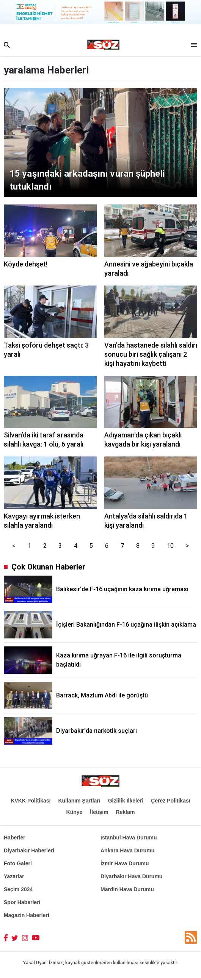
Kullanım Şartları (79, 801)
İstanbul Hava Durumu (128, 837)
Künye (74, 812)
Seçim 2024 (18, 889)
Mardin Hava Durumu (127, 889)
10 (170, 545)
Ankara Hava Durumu (127, 850)
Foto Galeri (18, 863)
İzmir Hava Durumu (124, 863)
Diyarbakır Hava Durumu (131, 876)
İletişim (99, 812)
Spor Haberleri (22, 902)
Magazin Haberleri (26, 915)
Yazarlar (14, 876)
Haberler (14, 837)
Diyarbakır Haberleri (29, 850)
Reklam (125, 812)
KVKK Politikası (30, 801)
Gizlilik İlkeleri (125, 801)
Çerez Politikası (170, 801)
